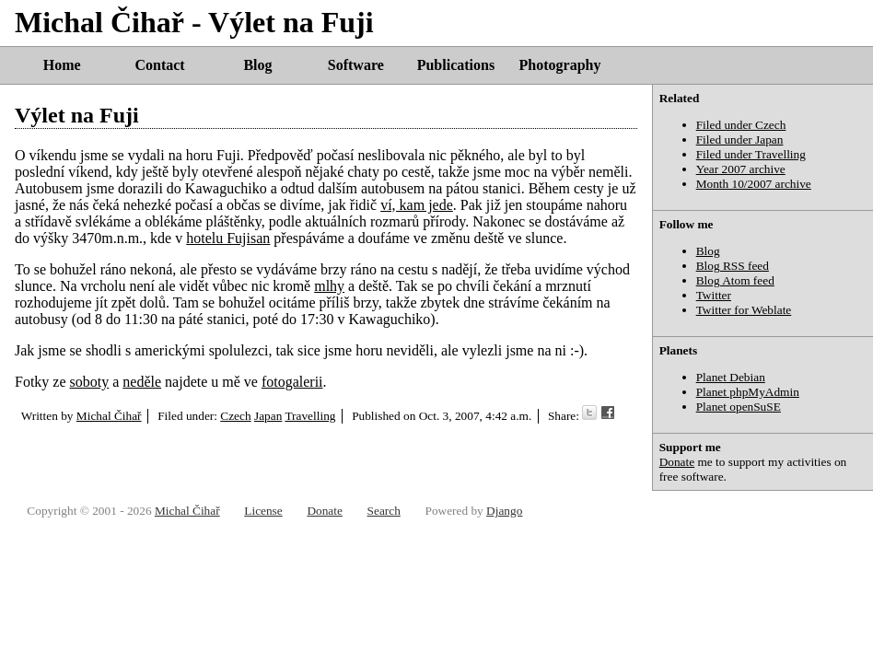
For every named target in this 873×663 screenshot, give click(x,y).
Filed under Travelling (751, 154)
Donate (677, 462)
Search (384, 511)
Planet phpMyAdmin (747, 392)
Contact (159, 65)
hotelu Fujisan (228, 238)
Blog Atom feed (735, 280)
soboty (90, 382)
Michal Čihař (109, 416)
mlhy (329, 286)
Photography (560, 65)
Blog (257, 65)
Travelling (310, 416)
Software (356, 65)
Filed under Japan (740, 139)
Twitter (713, 295)
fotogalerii (292, 382)
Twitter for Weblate (744, 310)
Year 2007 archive (741, 169)
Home (62, 65)
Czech (235, 416)
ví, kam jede (416, 205)
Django (504, 511)
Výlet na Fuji (77, 115)
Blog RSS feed (732, 266)
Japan (268, 416)
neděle (141, 382)
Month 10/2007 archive (753, 184)
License (263, 511)
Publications (456, 65)
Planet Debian (730, 377)
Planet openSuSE (738, 406)
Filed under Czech (741, 125)
